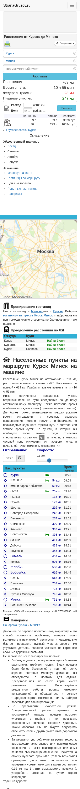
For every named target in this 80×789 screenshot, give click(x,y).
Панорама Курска (15, 625)
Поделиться (66, 43)
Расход (16, 105)
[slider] (49, 460)
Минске (37, 311)
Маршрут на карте (19, 172)
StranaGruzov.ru (17, 5)
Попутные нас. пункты (22, 188)
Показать (67, 108)
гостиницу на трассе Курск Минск (28, 315)
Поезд (11, 146)
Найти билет (56, 340)
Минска (35, 625)
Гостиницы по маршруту (23, 178)
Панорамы (14, 193)
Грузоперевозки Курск (21, 130)
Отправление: (15, 450)
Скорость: (45, 450)
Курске (58, 311)
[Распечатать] (7, 45)
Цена (14, 110)
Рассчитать (40, 76)
